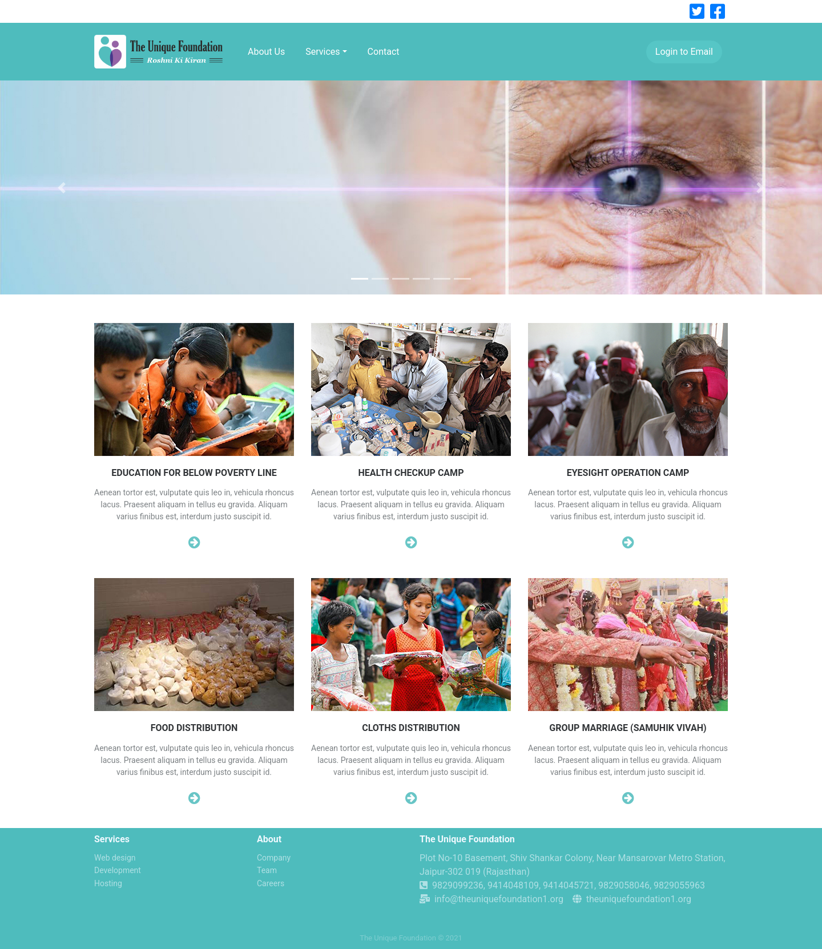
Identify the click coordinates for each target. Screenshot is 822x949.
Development (117, 870)
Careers (270, 883)
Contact (384, 51)
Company (274, 857)
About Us (266, 51)
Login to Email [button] (684, 51)
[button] (61, 187)
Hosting (108, 883)
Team (267, 870)
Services (322, 51)
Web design (115, 857)
